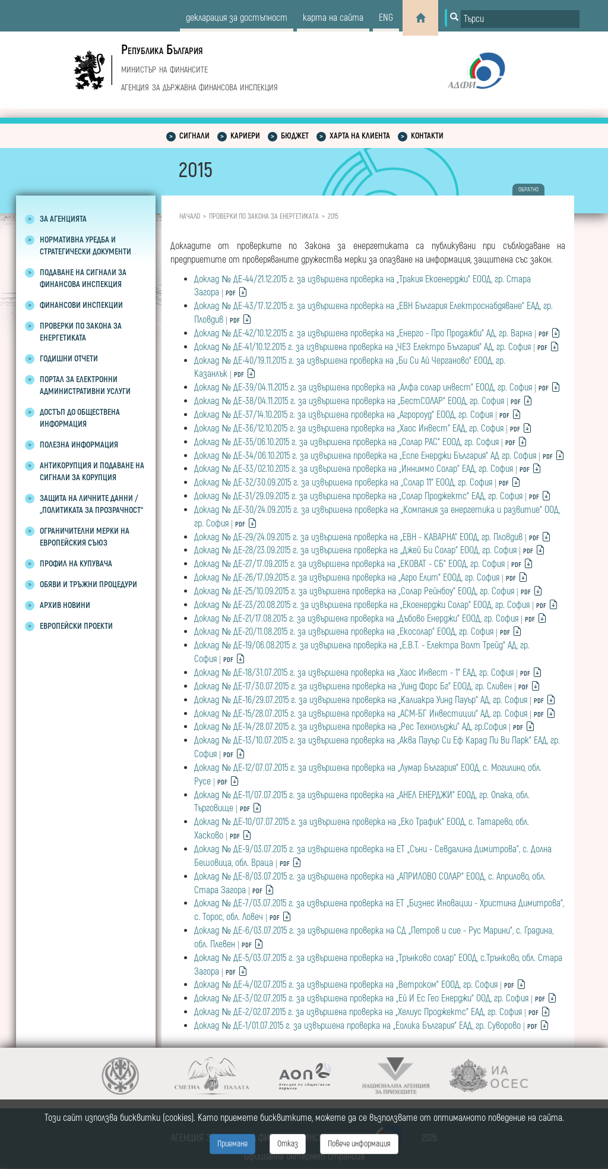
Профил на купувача (76, 564)
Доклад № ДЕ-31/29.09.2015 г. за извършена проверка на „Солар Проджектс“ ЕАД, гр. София (358, 496)
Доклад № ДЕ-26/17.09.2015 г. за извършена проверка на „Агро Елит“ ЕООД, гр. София (346, 578)
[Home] (420, 18)
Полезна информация (79, 445)
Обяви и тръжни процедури (88, 584)
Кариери (245, 136)
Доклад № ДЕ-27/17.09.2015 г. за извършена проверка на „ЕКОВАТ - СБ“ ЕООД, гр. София (349, 564)
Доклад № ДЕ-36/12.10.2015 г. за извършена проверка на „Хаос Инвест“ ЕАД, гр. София (349, 428)
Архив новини (65, 605)
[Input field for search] (520, 19)
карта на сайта (333, 18)
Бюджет (295, 136)
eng (386, 18)
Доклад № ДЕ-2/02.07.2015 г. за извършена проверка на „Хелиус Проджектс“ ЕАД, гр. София (358, 1012)
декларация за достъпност (236, 18)
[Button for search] (453, 18)
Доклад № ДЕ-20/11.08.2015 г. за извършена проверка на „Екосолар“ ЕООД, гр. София (343, 632)
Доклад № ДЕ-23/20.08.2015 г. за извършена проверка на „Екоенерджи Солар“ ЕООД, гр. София (362, 605)
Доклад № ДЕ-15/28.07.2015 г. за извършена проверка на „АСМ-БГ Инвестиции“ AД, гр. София (360, 714)
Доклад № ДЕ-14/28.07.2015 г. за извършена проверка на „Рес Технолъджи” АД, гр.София (350, 727)
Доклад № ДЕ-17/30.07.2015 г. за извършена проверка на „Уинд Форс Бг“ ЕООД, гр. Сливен (353, 686)
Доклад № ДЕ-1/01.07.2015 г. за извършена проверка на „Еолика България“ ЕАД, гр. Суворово (357, 1026)
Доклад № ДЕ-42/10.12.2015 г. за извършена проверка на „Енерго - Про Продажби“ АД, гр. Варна (363, 333)
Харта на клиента (360, 136)
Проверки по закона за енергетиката (264, 216)
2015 (333, 216)
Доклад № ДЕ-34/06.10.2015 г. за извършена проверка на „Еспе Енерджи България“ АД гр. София (365, 456)
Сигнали (194, 136)
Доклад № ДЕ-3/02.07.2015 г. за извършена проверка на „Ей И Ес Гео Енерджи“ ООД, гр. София (361, 998)
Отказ (287, 1144)
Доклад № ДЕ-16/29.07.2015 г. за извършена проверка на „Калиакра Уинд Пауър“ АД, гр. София (360, 700)
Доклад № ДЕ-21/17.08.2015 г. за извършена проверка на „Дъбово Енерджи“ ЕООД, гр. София (356, 619)
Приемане (232, 1144)
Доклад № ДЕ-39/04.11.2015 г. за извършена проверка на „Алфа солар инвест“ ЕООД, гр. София (363, 387)
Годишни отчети (69, 359)
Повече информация (359, 1144)
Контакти (427, 136)
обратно (528, 189)
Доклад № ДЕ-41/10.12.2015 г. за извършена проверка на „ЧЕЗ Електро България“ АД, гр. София (362, 347)
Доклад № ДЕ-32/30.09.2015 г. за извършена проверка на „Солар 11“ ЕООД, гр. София (343, 483)
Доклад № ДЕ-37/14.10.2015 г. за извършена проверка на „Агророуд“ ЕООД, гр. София (343, 415)
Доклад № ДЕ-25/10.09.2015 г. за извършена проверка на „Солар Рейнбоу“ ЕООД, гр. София (354, 591)
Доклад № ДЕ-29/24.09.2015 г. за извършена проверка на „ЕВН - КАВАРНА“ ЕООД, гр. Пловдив (358, 537)
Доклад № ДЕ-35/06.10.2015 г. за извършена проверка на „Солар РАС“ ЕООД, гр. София (346, 442)
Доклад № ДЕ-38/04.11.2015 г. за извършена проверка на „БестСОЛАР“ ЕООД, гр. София (349, 401)
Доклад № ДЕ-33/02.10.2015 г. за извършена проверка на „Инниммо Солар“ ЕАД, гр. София (353, 469)
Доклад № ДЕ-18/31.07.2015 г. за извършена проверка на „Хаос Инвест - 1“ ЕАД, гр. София (354, 673)
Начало (189, 216)
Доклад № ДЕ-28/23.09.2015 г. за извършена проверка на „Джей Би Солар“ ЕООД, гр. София (355, 550)
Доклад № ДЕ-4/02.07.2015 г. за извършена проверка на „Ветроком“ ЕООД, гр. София (346, 985)
